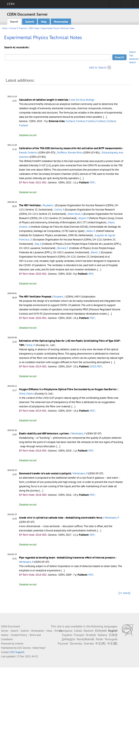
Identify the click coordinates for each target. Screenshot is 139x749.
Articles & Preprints (17, 28)
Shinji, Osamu (26, 393)
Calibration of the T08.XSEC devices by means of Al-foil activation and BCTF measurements (70, 148)
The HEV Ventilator (30, 205)
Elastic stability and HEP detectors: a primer (44, 433)
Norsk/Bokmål (85, 639)
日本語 (113, 635)
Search (14, 21)
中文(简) (100, 643)
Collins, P (59, 209)
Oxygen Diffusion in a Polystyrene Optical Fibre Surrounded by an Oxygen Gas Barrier (68, 389)
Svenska (89, 643)
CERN (11, 4)
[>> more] (124, 593)
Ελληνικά (101, 630)
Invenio (19, 643)
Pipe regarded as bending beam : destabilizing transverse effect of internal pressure (67, 557)
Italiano (102, 635)
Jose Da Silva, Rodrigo (82, 99)
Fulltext (70, 121)
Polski (99, 639)
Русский (63, 643)
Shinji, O (30, 345)
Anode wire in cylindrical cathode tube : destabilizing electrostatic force (60, 517)
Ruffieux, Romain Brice (70, 152)
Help (44, 21)
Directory (127, 5)
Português (111, 639)
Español (67, 635)
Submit (29, 21)
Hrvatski (91, 635)
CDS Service (24, 648)
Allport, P (83, 218)
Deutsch (89, 630)
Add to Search (97, 67)
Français (79, 635)
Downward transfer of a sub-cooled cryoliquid (45, 473)
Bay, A (38, 244)
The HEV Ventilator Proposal (35, 296)
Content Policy (19, 635)
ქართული (68, 639)
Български (66, 630)
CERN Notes (34, 28)
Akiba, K (90, 231)
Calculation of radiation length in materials (43, 99)
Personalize (61, 21)
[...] (105, 117)
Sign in (116, 5)
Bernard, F (63, 248)
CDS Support (17, 652)
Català (78, 630)
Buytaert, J (48, 205)
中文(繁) (112, 643)
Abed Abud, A (75, 214)
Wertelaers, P (78, 433)
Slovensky (76, 643)
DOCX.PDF (96, 366)
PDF (92, 182)
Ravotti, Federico (28, 152)
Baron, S (95, 252)
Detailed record (27, 135)
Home (4, 28)
